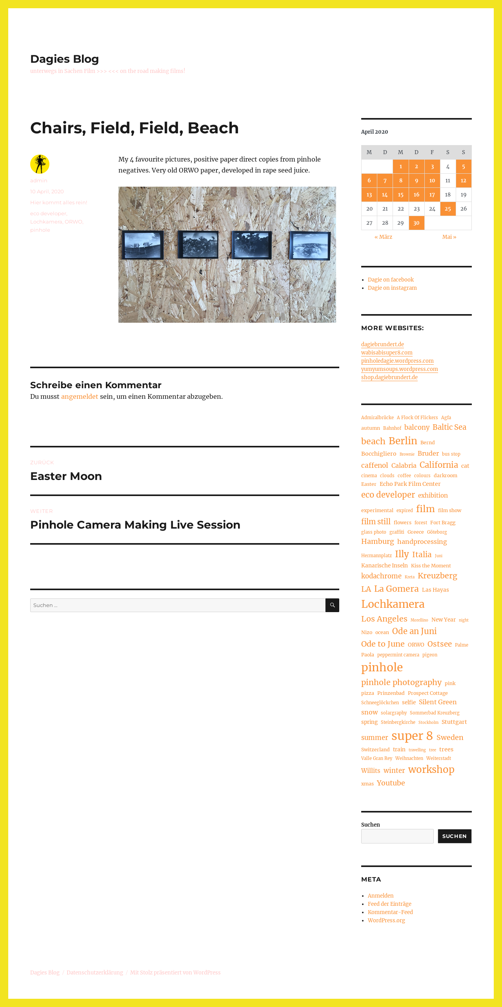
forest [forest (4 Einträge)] (421, 522)
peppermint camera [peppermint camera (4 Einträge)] (398, 655)
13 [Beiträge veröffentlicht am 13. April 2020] (369, 194)
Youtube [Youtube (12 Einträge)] (391, 783)
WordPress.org (386, 920)
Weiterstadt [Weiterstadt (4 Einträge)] (438, 758)
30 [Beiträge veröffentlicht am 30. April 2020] (416, 223)
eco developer (48, 213)
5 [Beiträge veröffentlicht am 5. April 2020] (463, 166)
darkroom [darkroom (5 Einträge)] (445, 475)
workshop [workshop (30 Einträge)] (431, 769)
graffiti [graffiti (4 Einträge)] (396, 532)
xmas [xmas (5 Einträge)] (367, 784)
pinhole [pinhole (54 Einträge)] (382, 667)
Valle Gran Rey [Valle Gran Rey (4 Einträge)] (376, 758)
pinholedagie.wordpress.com (397, 361)
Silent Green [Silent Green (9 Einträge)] (438, 702)
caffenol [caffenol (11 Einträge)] (374, 465)
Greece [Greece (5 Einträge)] (415, 532)
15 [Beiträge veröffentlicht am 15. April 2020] (401, 194)
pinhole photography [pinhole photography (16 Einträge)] (401, 682)
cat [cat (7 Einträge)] (465, 465)
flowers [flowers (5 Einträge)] (402, 522)
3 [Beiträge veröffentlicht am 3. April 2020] (432, 166)
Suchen (370, 825)
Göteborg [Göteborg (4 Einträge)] (437, 532)
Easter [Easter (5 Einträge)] (368, 484)
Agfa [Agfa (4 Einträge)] (446, 417)
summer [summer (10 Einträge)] (374, 738)
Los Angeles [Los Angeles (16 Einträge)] (384, 618)
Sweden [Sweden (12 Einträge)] (450, 737)
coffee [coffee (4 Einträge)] (404, 475)
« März (383, 237)
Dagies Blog (64, 58)
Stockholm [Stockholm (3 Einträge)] (428, 722)
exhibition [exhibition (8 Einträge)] (433, 495)
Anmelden (381, 895)
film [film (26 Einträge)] (425, 508)
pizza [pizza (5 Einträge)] (367, 693)
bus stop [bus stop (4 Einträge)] (451, 454)
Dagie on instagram (392, 288)
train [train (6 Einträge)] (399, 749)
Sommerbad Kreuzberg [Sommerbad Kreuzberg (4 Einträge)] (435, 713)
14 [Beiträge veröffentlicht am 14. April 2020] (385, 194)
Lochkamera (46, 221)
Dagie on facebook (391, 279)
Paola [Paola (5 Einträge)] (367, 655)
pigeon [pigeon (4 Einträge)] (429, 655)
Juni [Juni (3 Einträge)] (438, 556)
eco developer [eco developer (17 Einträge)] (388, 495)
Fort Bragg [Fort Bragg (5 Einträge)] (442, 522)
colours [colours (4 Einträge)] (422, 475)
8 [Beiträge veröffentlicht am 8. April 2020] (400, 180)
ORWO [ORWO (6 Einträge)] (416, 645)
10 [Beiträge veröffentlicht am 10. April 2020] (432, 180)
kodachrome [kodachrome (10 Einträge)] (381, 576)
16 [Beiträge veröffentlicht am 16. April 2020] (417, 194)
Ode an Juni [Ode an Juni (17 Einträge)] (414, 631)
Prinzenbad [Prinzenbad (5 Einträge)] (391, 693)
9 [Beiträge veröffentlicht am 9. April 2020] (416, 180)
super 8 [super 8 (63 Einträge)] (412, 736)
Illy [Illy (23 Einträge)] (402, 554)
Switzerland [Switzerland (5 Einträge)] (375, 750)
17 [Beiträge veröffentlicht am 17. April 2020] (432, 194)
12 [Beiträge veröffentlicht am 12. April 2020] (463, 180)
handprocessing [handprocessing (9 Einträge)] (422, 541)
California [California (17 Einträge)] (439, 465)
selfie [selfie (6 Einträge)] (409, 702)
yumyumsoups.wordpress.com (399, 369)
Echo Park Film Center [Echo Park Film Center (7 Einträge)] (410, 483)
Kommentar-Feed (390, 912)
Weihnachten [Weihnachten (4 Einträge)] (409, 758)
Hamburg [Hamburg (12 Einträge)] (377, 541)
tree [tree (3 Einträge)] (432, 750)
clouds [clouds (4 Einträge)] (387, 475)
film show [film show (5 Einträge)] (449, 510)
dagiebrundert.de (382, 344)
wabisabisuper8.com (387, 352)
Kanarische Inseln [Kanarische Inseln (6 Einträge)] (384, 565)
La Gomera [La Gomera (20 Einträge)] (396, 588)
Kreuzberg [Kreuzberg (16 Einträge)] (437, 575)
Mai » (449, 237)
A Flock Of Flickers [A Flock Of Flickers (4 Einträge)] (417, 417)
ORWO (73, 221)
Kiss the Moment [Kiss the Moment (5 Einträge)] (431, 566)
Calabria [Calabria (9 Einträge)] (404, 465)
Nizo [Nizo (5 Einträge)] (366, 632)
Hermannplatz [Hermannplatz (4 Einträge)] (376, 555)
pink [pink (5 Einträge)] (450, 683)
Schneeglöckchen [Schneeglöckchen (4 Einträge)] (380, 702)
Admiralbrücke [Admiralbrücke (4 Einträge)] (377, 417)
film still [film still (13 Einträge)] (376, 521)
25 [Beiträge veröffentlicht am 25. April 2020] (448, 208)
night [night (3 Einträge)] (464, 620)
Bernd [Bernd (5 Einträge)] (427, 442)
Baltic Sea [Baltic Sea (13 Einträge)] (449, 427)
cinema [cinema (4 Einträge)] (369, 475)
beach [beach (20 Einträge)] (373, 441)
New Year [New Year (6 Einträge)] (443, 619)
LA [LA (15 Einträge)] (366, 589)
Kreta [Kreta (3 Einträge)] (410, 577)
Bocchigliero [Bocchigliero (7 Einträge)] (379, 453)
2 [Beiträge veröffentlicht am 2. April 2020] (416, 166)
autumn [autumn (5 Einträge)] (370, 428)
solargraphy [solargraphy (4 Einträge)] (394, 713)
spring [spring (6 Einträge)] (369, 722)
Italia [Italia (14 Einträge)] (422, 554)
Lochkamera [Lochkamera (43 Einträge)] (393, 604)
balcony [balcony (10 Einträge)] (416, 428)
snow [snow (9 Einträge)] (369, 712)
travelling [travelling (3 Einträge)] (417, 750)
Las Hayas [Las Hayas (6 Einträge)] (435, 590)
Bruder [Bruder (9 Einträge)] (428, 453)
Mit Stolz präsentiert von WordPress (175, 972)
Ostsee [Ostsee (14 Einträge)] (439, 644)
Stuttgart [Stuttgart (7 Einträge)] (454, 721)
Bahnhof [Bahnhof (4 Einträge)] (392, 428)
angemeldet (79, 396)
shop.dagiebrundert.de (389, 377)
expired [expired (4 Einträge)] (405, 510)
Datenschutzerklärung (95, 972)
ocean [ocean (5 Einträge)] (382, 632)
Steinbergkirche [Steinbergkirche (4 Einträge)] (398, 722)
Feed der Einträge (389, 904)
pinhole (40, 230)
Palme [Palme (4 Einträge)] (461, 645)
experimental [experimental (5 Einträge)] (377, 510)
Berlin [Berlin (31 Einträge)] (403, 441)
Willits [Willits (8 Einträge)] (370, 770)
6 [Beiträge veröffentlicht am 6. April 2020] (369, 180)
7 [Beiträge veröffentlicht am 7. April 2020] (385, 180)
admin (38, 180)
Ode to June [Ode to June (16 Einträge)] (383, 644)
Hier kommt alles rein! (58, 202)
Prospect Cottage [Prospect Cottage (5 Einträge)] (428, 693)
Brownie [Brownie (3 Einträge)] (407, 454)
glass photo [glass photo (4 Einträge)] (373, 532)
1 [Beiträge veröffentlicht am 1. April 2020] (401, 166)
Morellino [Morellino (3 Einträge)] (419, 620)
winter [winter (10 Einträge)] (394, 771)
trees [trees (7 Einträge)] (446, 749)
